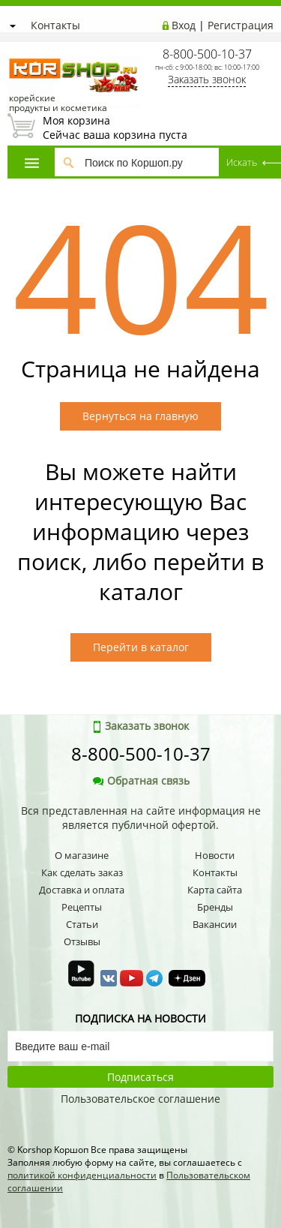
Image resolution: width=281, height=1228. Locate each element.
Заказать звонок (207, 79)
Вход (184, 25)
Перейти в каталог (141, 647)
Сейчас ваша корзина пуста (140, 127)
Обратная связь (141, 780)
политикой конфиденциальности (82, 1175)
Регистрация (241, 25)
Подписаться (140, 1077)
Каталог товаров (31, 163)
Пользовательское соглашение (140, 1098)
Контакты (55, 25)
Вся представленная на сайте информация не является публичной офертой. (141, 817)
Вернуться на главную (140, 416)
